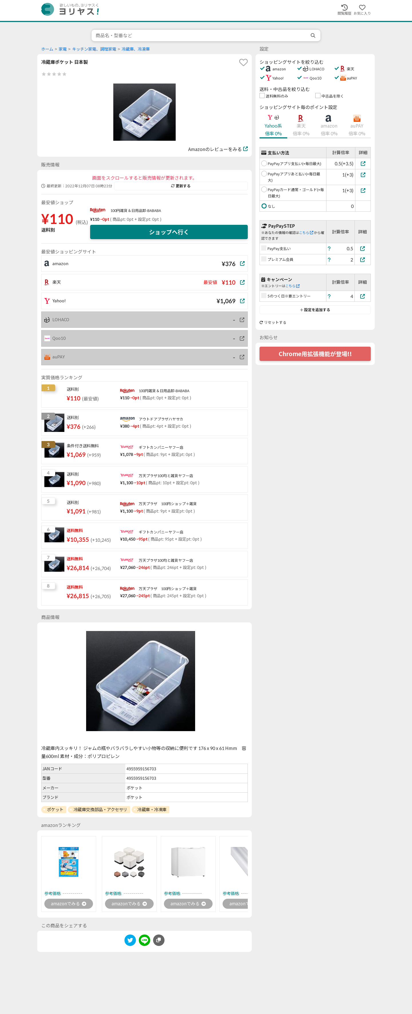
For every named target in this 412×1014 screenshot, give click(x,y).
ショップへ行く (169, 232)
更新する (181, 186)
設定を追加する (315, 309)
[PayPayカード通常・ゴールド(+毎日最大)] (363, 190)
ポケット (55, 809)
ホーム (47, 49)
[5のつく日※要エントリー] (362, 296)
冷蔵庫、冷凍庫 (136, 49)
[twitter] (130, 941)
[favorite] (243, 62)
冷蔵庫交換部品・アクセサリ (100, 809)
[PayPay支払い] (362, 248)
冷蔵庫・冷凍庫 (152, 809)
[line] (144, 941)
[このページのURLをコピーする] (159, 940)
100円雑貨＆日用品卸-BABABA (135, 210)
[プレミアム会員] (362, 259)
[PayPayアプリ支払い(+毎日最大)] (363, 163)
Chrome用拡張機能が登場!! (315, 353)
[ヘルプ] (329, 248)
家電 (63, 49)
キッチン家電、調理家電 (94, 49)
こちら (306, 233)
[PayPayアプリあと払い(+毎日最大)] (363, 174)
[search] (313, 35)
